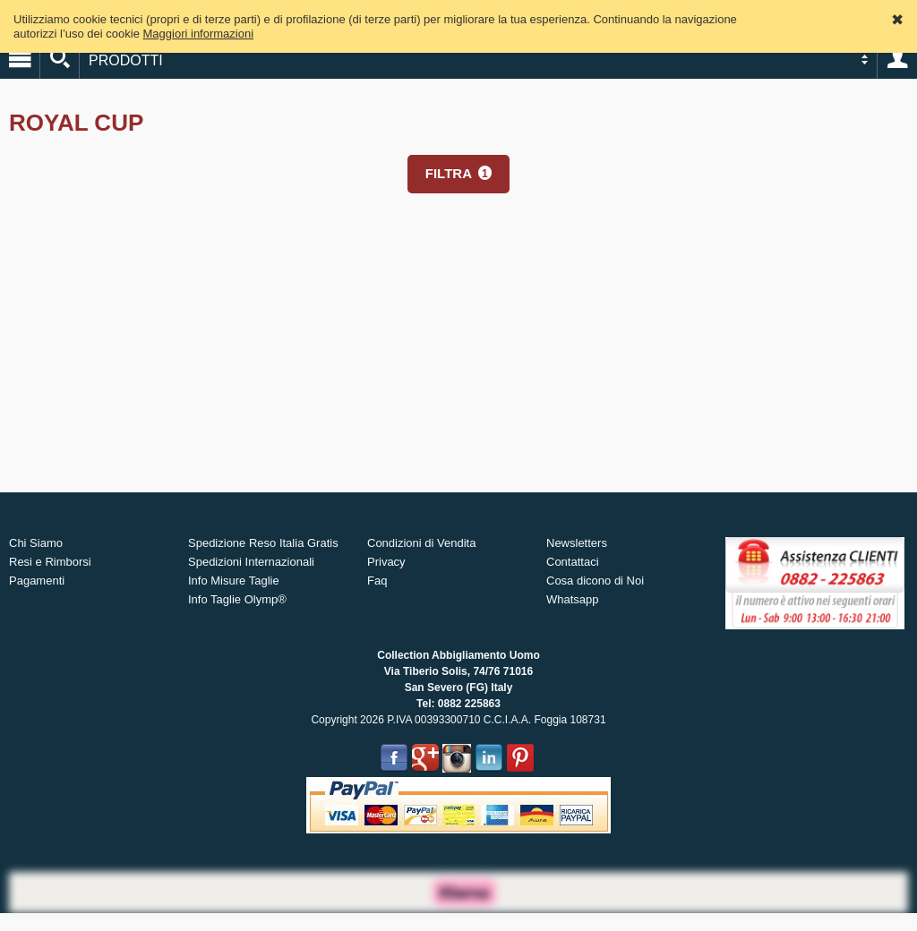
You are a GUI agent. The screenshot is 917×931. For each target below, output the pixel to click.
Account (897, 59)
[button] (458, 174)
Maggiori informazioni (198, 33)
